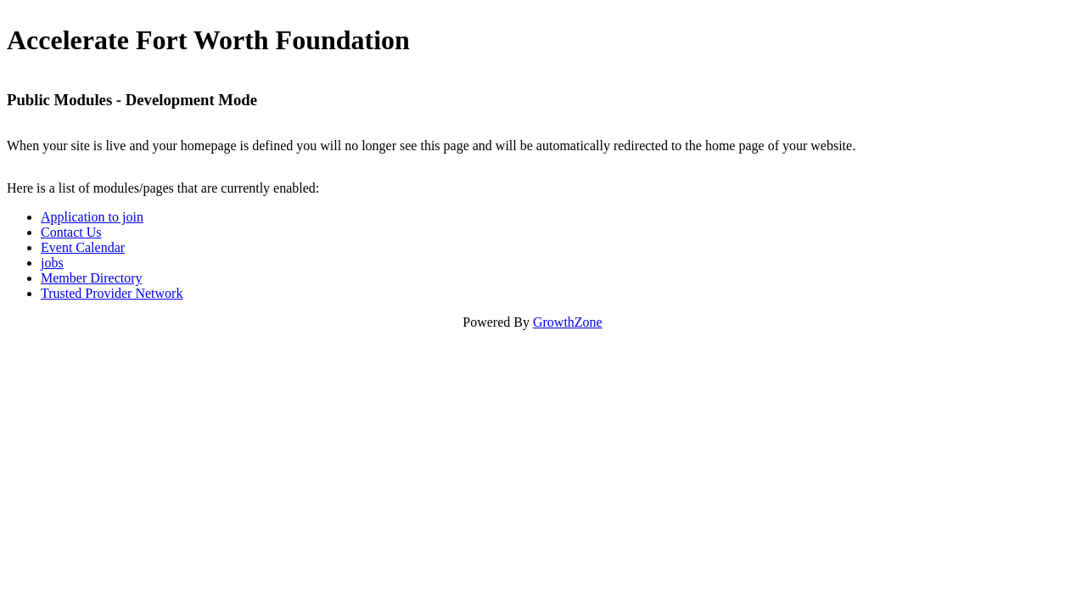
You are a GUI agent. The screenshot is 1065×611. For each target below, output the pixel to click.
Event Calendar (83, 247)
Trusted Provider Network (111, 293)
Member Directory (92, 278)
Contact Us (71, 232)
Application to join (92, 217)
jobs (52, 262)
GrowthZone (568, 322)
